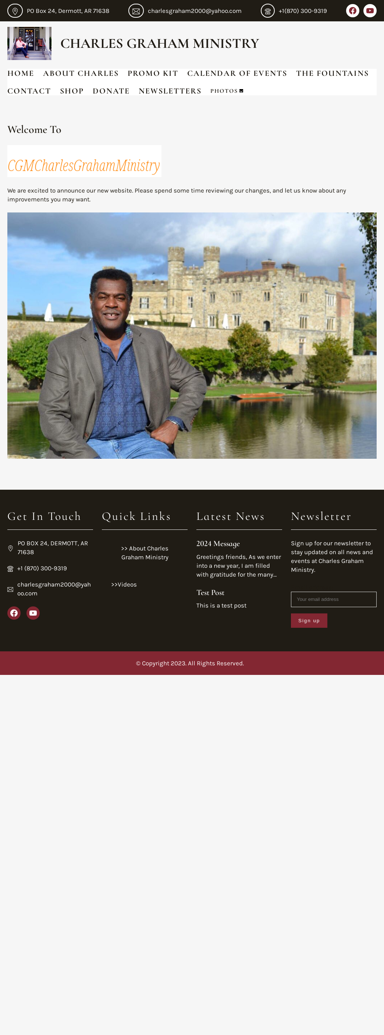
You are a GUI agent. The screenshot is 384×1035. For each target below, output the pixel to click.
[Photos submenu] (241, 91)
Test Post (210, 592)
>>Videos (124, 584)
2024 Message (218, 543)
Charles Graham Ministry (159, 43)
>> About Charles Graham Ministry (144, 553)
